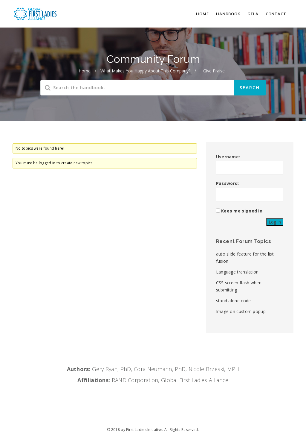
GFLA (252, 13)
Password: (227, 183)
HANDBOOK (228, 13)
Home (85, 71)
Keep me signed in (241, 211)
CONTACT (276, 13)
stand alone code (233, 300)
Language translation (237, 272)
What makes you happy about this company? (145, 71)
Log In (275, 222)
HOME (202, 13)
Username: (228, 156)
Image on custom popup (241, 311)
